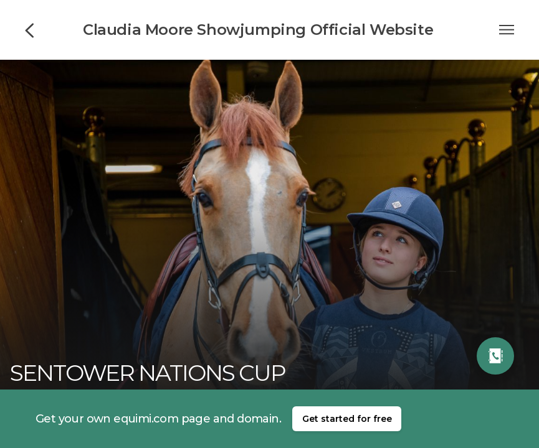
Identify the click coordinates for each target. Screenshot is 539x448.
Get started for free (347, 418)
